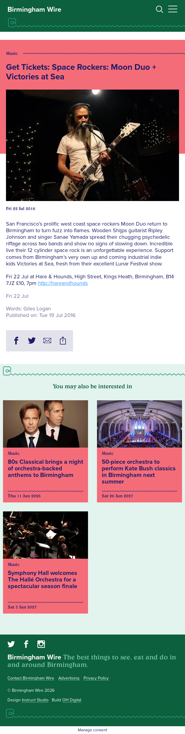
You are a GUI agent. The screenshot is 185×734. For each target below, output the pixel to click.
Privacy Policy (96, 678)
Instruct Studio (35, 700)
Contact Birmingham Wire (30, 678)
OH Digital (71, 700)
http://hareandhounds (63, 283)
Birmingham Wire (34, 9)
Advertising (68, 678)
